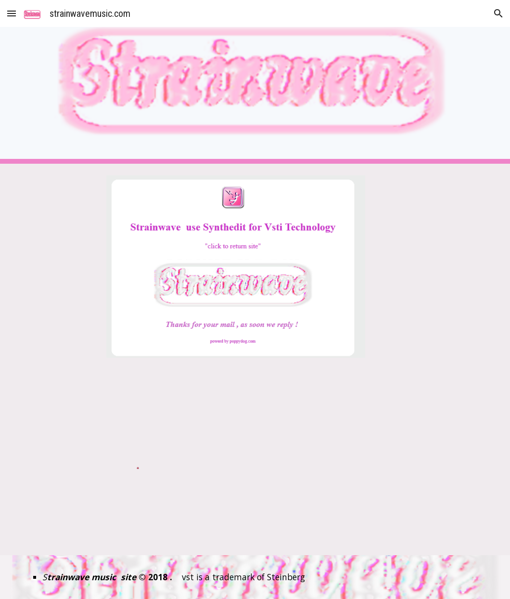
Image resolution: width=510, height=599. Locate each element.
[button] (11, 13)
